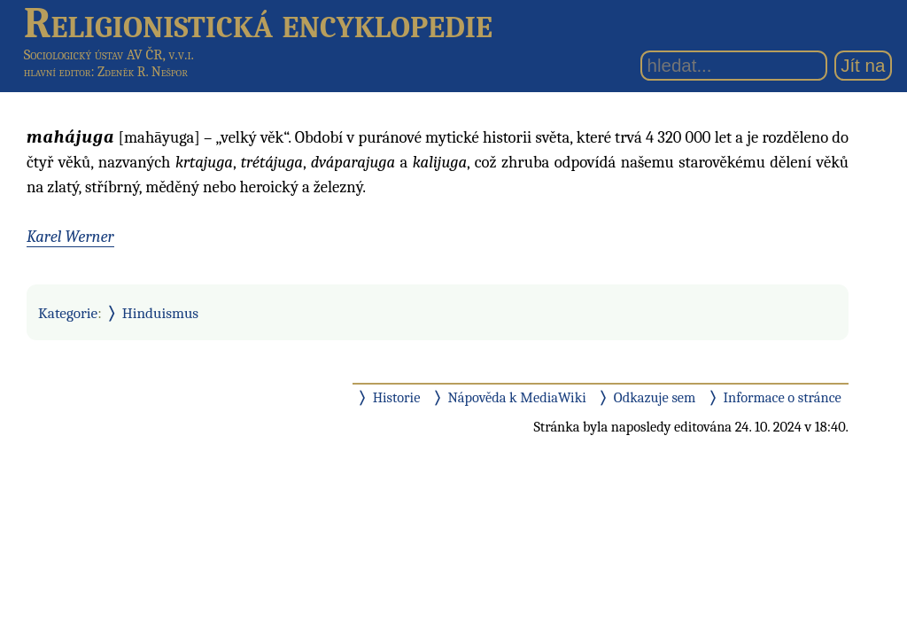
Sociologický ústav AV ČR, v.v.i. (109, 54)
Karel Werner (70, 236)
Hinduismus (160, 313)
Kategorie (67, 313)
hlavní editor (57, 72)
